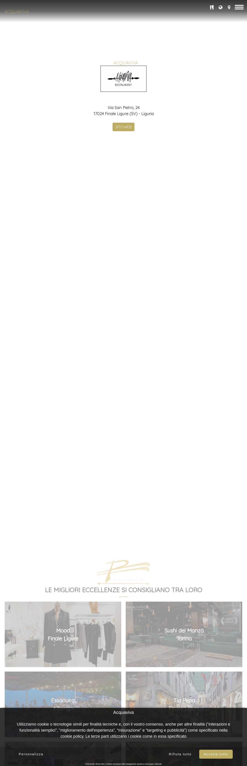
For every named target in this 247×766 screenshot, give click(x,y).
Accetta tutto (216, 754)
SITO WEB (123, 147)
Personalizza (31, 754)
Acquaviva (16, 11)
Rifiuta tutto (180, 754)
